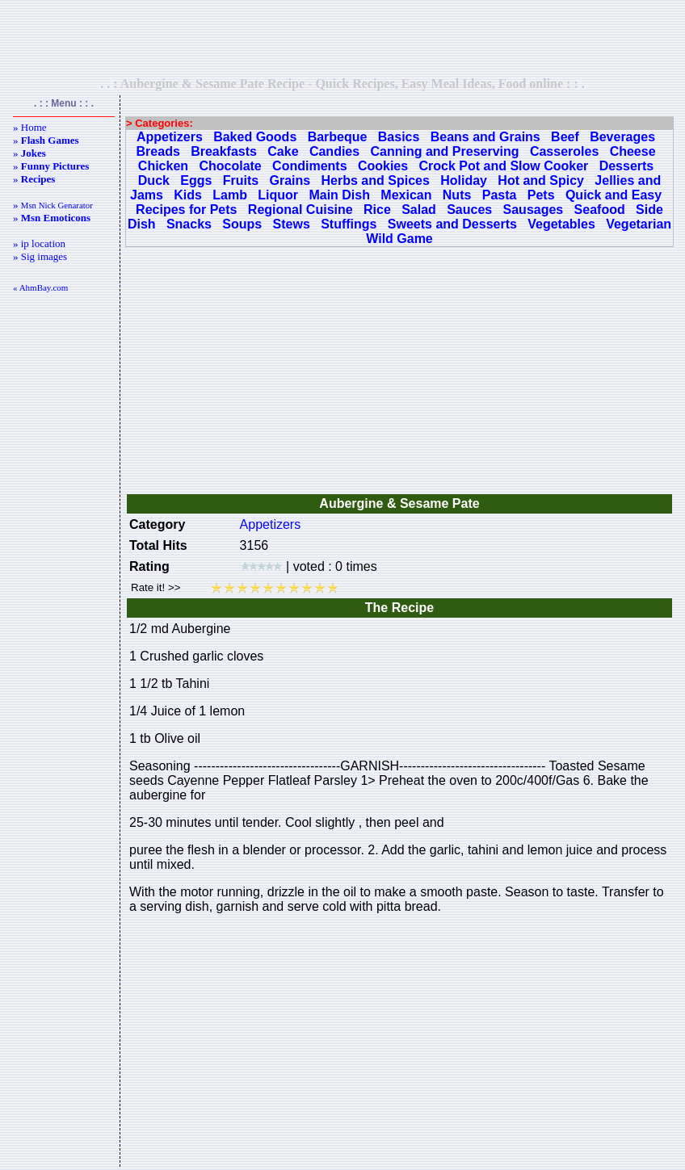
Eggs (196, 180)
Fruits (240, 180)
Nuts (457, 195)
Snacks (189, 224)
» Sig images (40, 256)
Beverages (622, 137)
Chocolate (230, 166)
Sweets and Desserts (452, 224)
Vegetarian (638, 224)
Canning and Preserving (445, 151)
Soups (242, 224)
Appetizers (170, 137)
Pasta (499, 195)
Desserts (626, 166)
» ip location (39, 243)
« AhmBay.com (40, 287)
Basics (399, 137)
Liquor (278, 195)
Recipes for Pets (186, 209)
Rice (377, 209)
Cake (282, 151)
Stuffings (348, 224)
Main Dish (339, 195)
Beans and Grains (485, 137)
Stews (291, 224)
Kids (188, 195)
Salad (418, 209)
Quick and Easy (613, 195)
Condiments (309, 166)
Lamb (229, 195)
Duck (154, 180)
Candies (334, 151)
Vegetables (561, 224)
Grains (290, 180)
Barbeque (338, 137)
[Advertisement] (342, 38)
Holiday (463, 180)
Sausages (533, 209)
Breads (158, 151)
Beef (565, 137)
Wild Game (399, 238)
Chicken (163, 166)
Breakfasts (224, 151)
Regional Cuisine (300, 209)
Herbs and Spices (375, 180)
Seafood (599, 209)
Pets (541, 195)
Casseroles (564, 151)
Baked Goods (254, 137)
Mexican (405, 195)
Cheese (633, 151)
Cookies (383, 166)
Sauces (469, 209)
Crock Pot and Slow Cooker (504, 166)
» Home (30, 127)
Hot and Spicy (541, 180)
